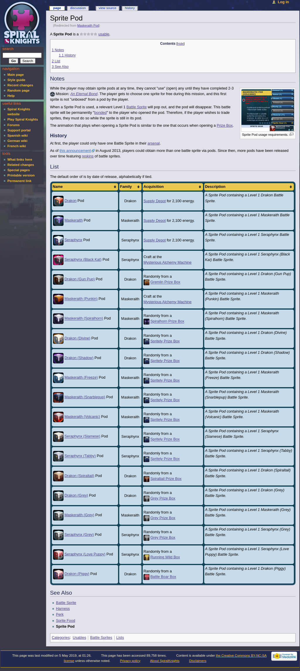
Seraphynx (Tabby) (80, 456)
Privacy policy (130, 661)
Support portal (18, 130)
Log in (283, 2)
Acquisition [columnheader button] (154, 187)
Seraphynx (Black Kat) (82, 260)
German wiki (17, 141)
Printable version (21, 175)
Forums (13, 125)
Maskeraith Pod (88, 25)
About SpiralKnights (164, 661)
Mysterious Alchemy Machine (168, 262)
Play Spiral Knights (22, 119)
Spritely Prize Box (165, 341)
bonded (100, 113)
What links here (19, 159)
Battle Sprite (137, 107)
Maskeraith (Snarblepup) (84, 397)
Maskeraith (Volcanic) (82, 417)
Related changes (20, 165)
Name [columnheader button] (58, 187)
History (130, 8)
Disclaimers (197, 661)
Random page (18, 90)
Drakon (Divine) (77, 338)
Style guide (16, 80)
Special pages (18, 170)
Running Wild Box (165, 557)
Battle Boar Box (163, 577)
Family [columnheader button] (126, 187)
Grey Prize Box (162, 498)
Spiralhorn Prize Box (167, 322)
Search (7, 49)
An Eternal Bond (83, 94)
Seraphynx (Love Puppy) (84, 554)
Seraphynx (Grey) (79, 535)
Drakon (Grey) (76, 495)
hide (180, 43)
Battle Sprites (101, 638)
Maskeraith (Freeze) (81, 377)
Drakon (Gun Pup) (79, 279)
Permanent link (19, 181)
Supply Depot (155, 201)
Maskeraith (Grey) (79, 515)
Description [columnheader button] (215, 187)
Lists (120, 638)
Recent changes (20, 85)
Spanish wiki (17, 135)
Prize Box (225, 125)
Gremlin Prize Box (165, 282)
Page (57, 8)
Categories (61, 638)
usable (103, 34)
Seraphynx (73, 240)
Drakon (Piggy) (76, 574)
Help (11, 95)
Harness (63, 609)
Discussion (78, 8)
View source (107, 8)
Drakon (70, 201)
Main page (15, 74)
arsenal (154, 143)
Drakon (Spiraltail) (79, 476)
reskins (87, 156)
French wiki (16, 146)
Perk (60, 614)
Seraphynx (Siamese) (82, 437)
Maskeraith (73, 220)
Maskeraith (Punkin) (81, 299)
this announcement (75, 151)
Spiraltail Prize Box (165, 479)
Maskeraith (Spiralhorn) (83, 319)
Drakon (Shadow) (78, 358)
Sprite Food (65, 621)
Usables (79, 638)
